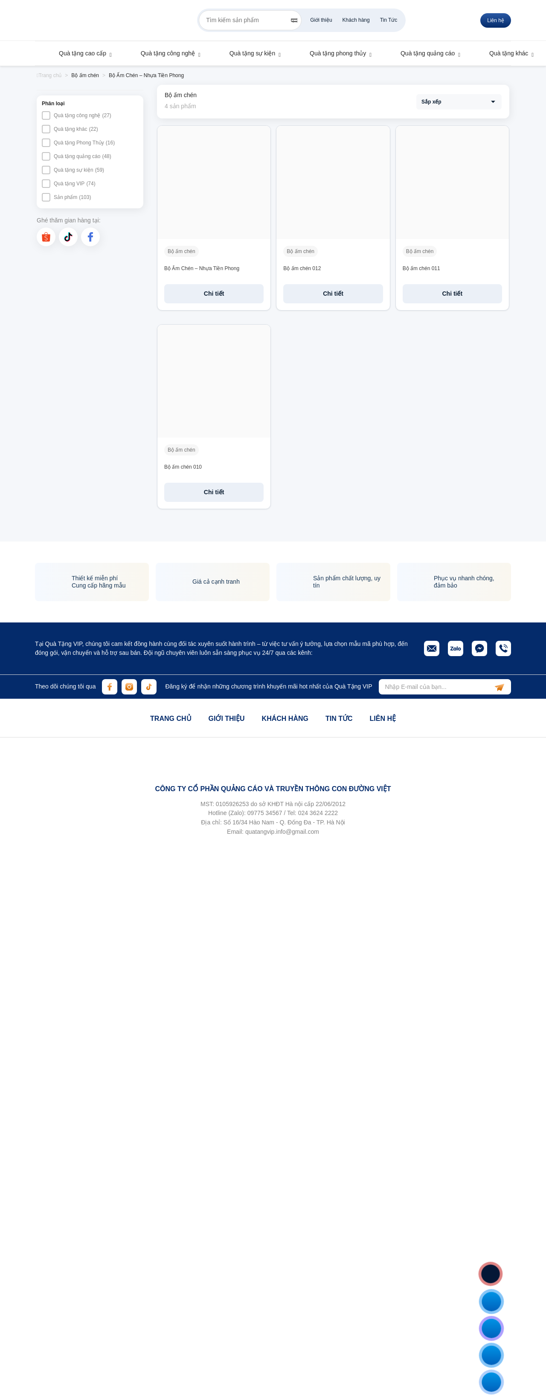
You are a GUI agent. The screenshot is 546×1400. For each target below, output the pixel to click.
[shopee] (46, 237)
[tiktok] (68, 237)
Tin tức (339, 718)
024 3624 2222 (318, 812)
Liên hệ (382, 718)
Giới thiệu (321, 20)
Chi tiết (214, 293)
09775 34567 (264, 812)
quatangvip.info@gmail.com (282, 831)
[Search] (294, 20)
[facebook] (90, 237)
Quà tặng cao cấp (78, 53)
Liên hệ (495, 20)
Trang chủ (170, 718)
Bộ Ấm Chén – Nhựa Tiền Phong (201, 268)
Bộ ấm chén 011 (421, 268)
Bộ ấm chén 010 (183, 467)
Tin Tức (389, 20)
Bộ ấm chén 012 (302, 268)
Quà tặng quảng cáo (423, 53)
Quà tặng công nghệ (163, 53)
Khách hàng (356, 20)
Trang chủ (49, 75)
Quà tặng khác (505, 53)
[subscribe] (499, 686)
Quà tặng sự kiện (248, 53)
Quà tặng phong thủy (334, 53)
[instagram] (129, 686)
